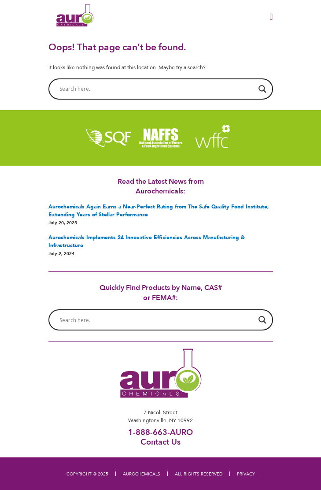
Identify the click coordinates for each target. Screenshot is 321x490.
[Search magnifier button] (262, 89)
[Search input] (156, 89)
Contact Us (160, 441)
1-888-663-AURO (160, 432)
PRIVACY (246, 473)
